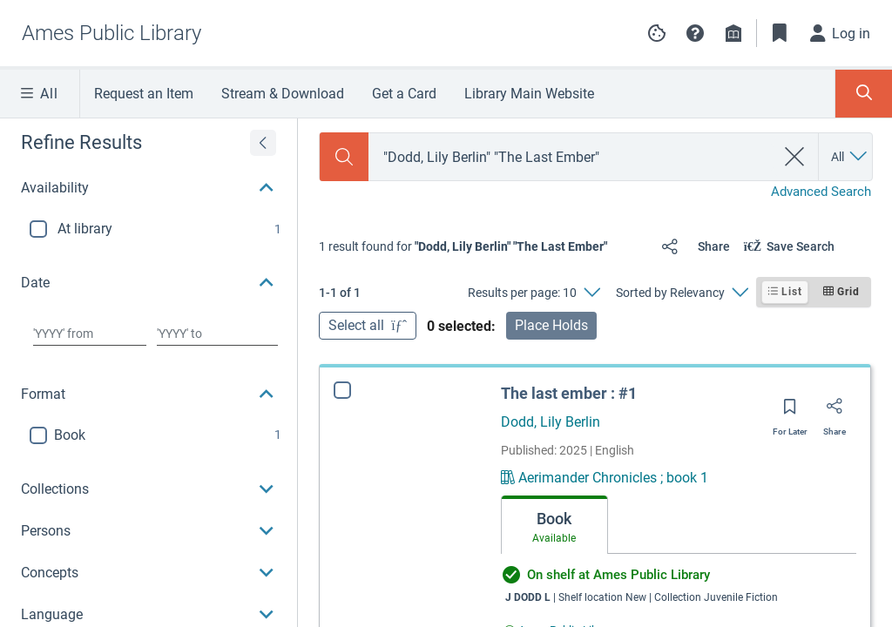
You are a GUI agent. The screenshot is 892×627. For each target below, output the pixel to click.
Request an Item (143, 93)
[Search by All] (850, 156)
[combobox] (571, 157)
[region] (148, 368)
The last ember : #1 (569, 393)
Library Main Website (529, 93)
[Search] (344, 156)
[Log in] (840, 33)
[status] (463, 246)
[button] (695, 33)
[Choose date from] (89, 333)
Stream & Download (282, 93)
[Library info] (733, 33)
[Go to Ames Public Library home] (114, 33)
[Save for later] (790, 411)
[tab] (554, 525)
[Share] (692, 246)
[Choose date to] (217, 333)
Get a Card (404, 93)
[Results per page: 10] (533, 292)
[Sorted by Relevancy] (681, 292)
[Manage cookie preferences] (656, 33)
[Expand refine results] (263, 143)
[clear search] (794, 157)
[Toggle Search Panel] (863, 94)
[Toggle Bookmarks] (779, 33)
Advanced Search (821, 191)
